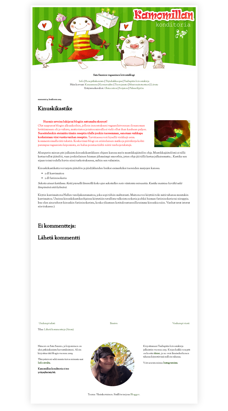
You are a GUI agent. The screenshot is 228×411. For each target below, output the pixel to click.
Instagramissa (170, 363)
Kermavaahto (106, 85)
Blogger (134, 394)
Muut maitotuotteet (139, 85)
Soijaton (123, 88)
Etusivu (113, 323)
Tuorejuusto (121, 85)
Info (81, 81)
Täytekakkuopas (114, 81)
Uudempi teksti (47, 323)
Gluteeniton (110, 88)
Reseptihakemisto (94, 81)
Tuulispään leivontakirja (136, 81)
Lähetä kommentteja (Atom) (59, 329)
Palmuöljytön (137, 88)
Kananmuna (91, 85)
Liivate (154, 85)
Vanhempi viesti (180, 323)
